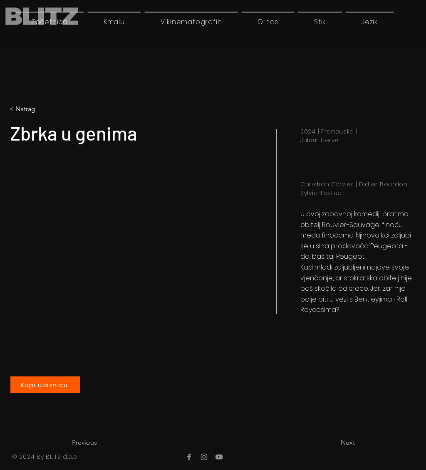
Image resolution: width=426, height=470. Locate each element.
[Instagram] (204, 457)
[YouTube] (219, 457)
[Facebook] (189, 457)
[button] (369, 22)
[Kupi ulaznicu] (45, 384)
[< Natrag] (44, 109)
